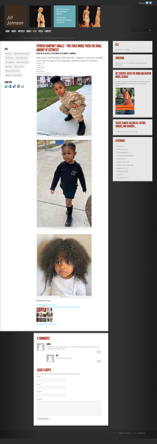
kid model (9, 66)
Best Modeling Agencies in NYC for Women (66, 307)
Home (6, 38)
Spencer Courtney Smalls (13, 75)
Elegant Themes (124, 435)
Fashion (119, 159)
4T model (8, 53)
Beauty (119, 146)
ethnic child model (22, 62)
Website (39, 391)
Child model (9, 58)
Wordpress (142, 435)
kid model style (19, 66)
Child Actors (121, 149)
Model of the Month (16, 38)
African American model (21, 53)
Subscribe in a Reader (122, 50)
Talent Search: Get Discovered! (127, 132)
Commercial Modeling (124, 156)
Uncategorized (121, 178)
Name (39, 377)
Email (39, 384)
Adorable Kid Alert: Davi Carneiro (46, 324)
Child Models (121, 152)
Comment (40, 399)
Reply (98, 352)
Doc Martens (10, 62)
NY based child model (12, 71)
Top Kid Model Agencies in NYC (46, 305)
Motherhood (121, 171)
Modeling (120, 168)
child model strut (21, 58)
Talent (119, 174)
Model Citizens (122, 162)
